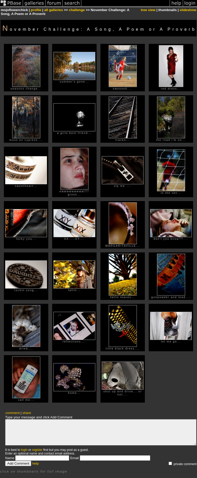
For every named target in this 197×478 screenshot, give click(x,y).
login (24, 450)
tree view (148, 10)
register (37, 450)
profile (36, 10)
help (35, 463)
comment (12, 413)
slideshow (188, 10)
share (26, 413)
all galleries (53, 10)
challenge (77, 10)
